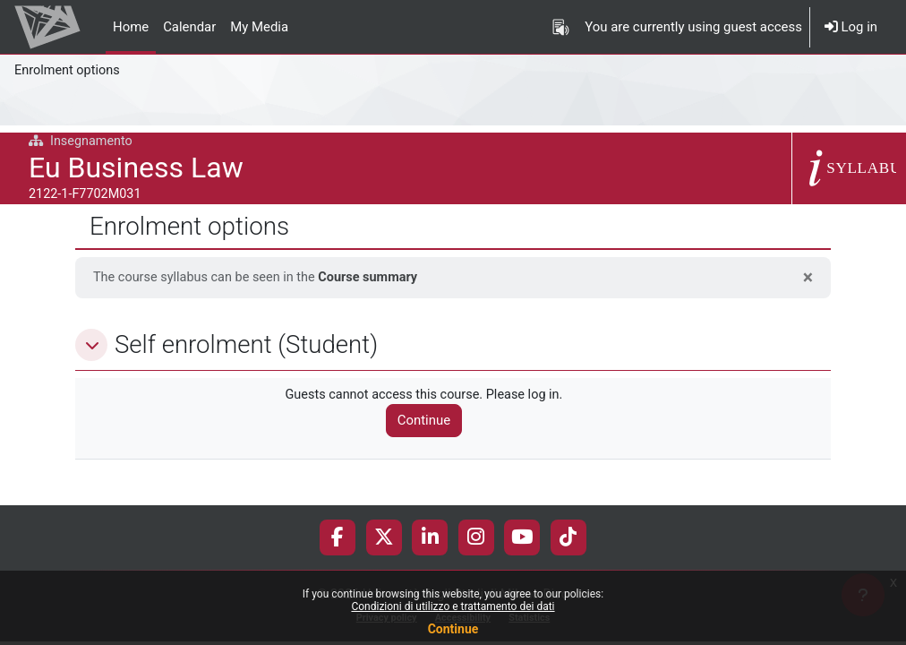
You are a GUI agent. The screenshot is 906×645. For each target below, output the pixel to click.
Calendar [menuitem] (189, 27)
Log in (851, 27)
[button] (91, 345)
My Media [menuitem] (259, 27)
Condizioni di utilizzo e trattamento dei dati (452, 606)
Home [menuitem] (131, 27)
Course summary (376, 278)
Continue (453, 629)
